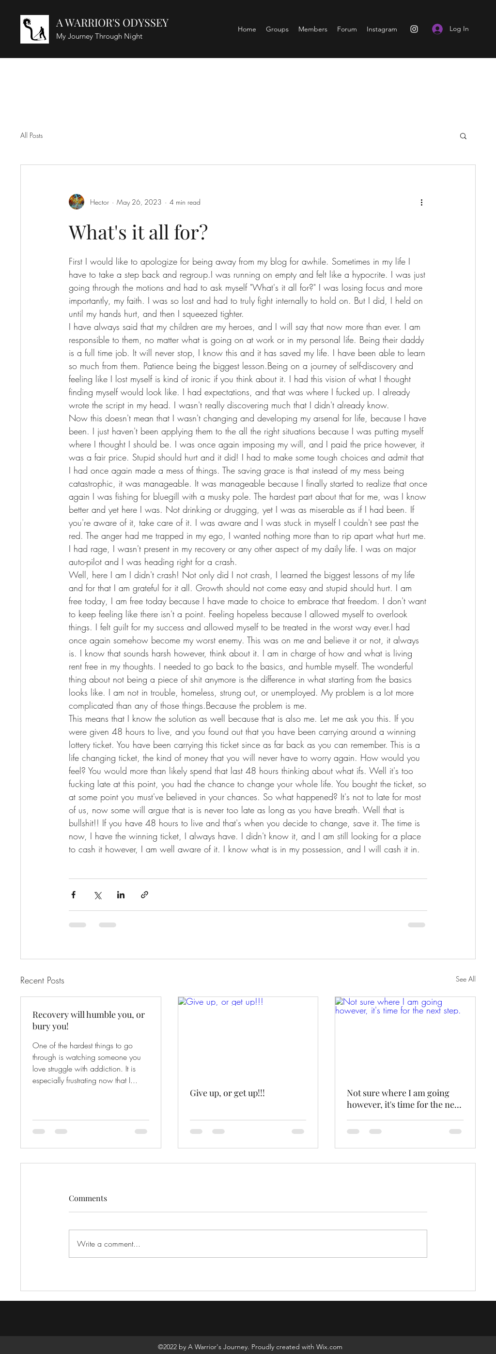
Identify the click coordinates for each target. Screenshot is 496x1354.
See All (466, 978)
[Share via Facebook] (73, 894)
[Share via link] (144, 894)
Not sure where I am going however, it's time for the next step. (404, 1098)
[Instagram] (414, 29)
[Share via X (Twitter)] (97, 894)
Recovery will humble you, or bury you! (88, 1020)
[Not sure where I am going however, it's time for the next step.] (405, 1036)
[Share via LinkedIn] (120, 894)
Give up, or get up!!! (227, 1093)
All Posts (31, 135)
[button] (463, 135)
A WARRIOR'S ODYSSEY (112, 22)
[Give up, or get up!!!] (248, 1036)
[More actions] (421, 202)
